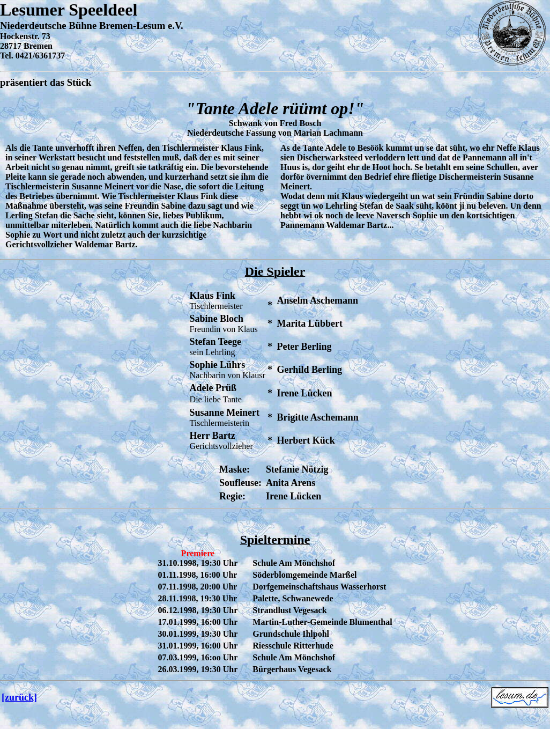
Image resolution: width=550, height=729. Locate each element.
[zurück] (19, 697)
